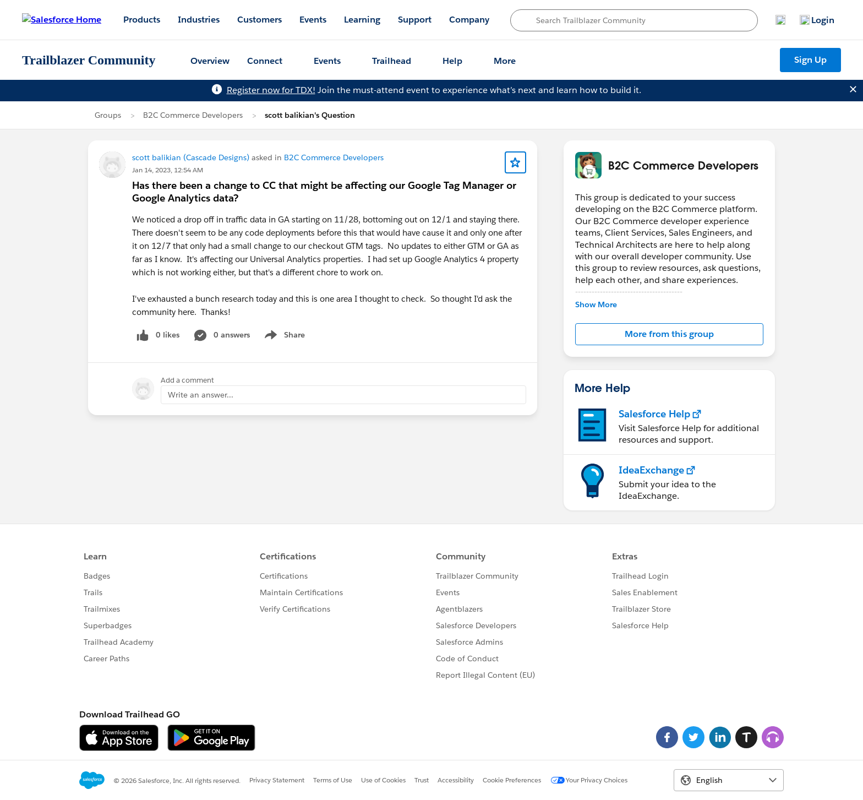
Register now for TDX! (271, 90)
